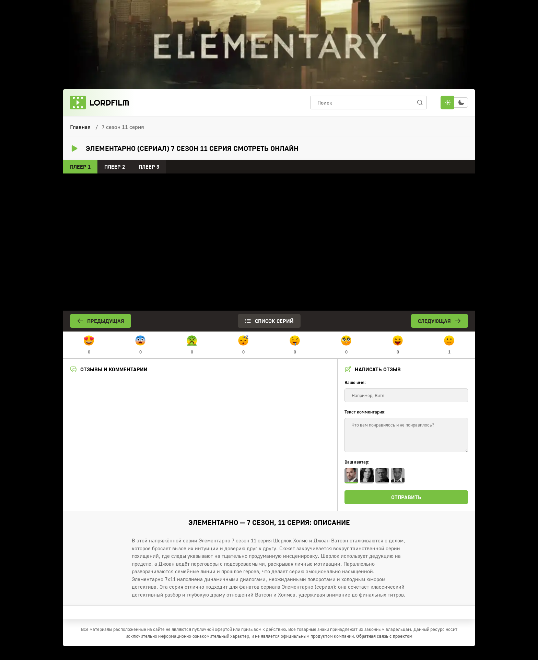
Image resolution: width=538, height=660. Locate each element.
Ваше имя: (355, 382)
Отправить (406, 497)
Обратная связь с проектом (384, 636)
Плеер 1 (80, 167)
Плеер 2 (114, 167)
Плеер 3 (149, 167)
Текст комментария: (365, 412)
